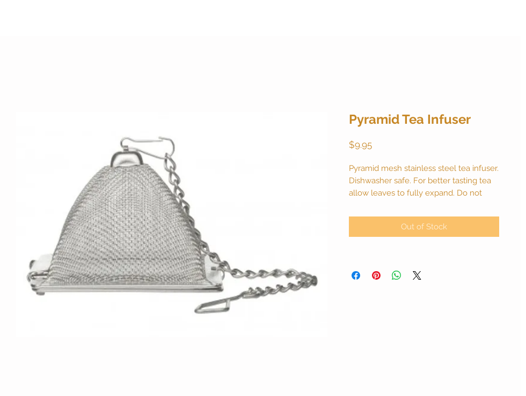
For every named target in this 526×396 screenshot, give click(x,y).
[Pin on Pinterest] (376, 275)
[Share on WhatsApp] (396, 275)
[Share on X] (417, 275)
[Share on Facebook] (355, 275)
